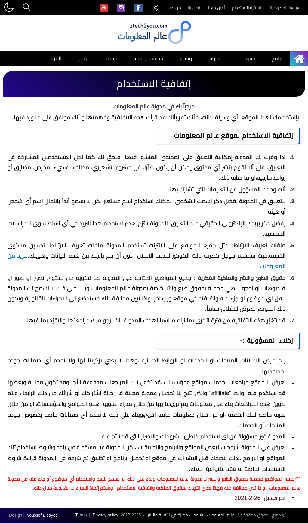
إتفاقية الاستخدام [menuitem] (247, 7)
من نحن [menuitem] (174, 7)
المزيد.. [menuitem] (54, 58)
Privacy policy (106, 514)
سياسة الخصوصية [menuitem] (285, 7)
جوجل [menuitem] (84, 58)
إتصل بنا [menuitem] (195, 7)
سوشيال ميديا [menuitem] (148, 58)
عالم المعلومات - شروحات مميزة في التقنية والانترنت (188, 514)
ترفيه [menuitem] (111, 58)
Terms (81, 514)
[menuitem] (155, 8)
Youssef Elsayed (42, 515)
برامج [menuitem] (276, 58)
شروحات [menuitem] (247, 58)
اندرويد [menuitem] (215, 58)
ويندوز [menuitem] (186, 58)
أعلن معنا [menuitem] (216, 7)
